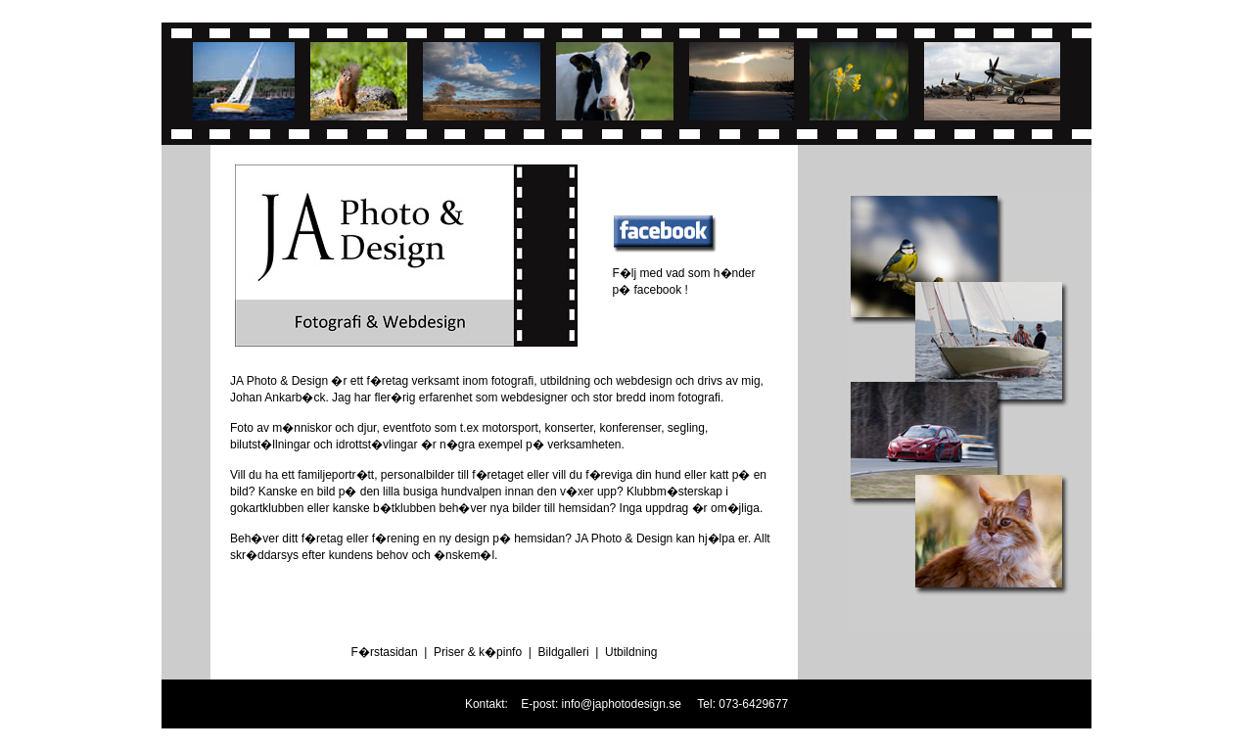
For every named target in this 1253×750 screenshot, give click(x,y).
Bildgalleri (563, 652)
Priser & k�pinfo (478, 652)
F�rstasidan (384, 652)
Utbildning (631, 652)
